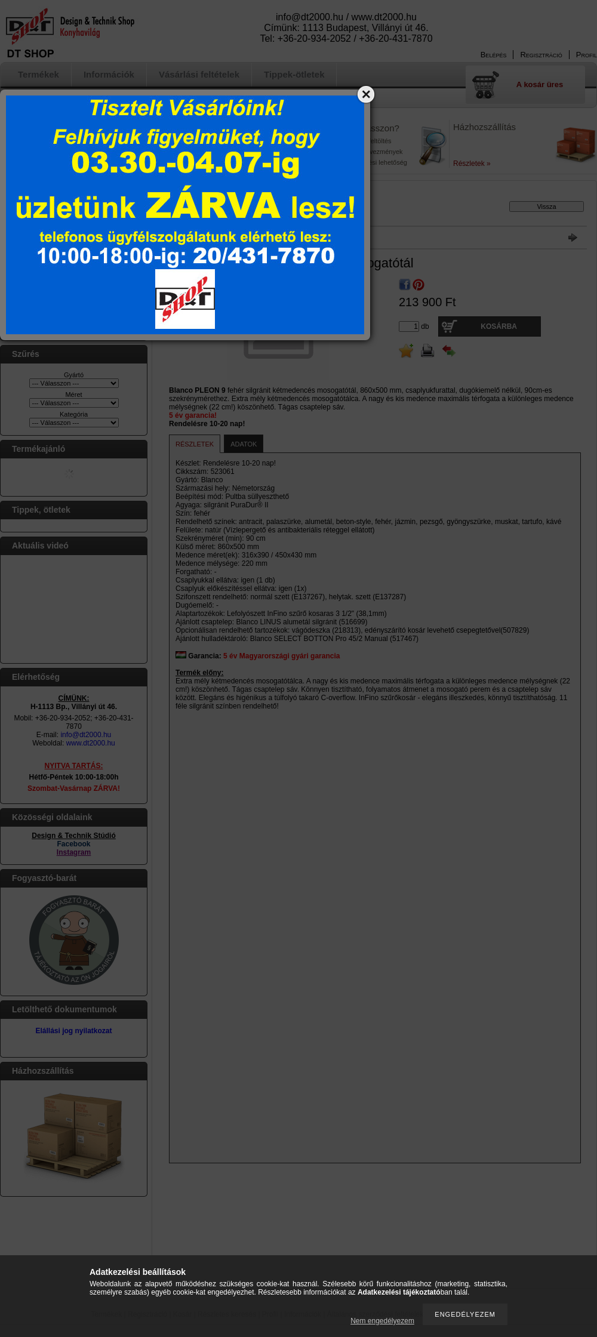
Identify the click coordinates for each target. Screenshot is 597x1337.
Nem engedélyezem (382, 1321)
